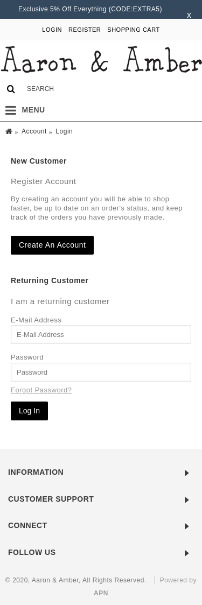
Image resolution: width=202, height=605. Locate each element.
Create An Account (52, 245)
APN (101, 593)
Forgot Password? (41, 390)
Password (27, 357)
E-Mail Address (36, 320)
